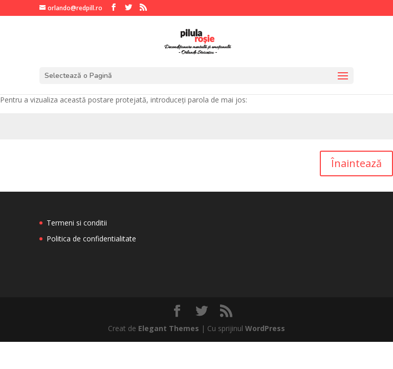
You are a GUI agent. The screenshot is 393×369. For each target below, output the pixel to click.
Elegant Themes (168, 328)
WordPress (265, 328)
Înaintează (356, 163)
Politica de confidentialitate (91, 238)
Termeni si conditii (77, 223)
